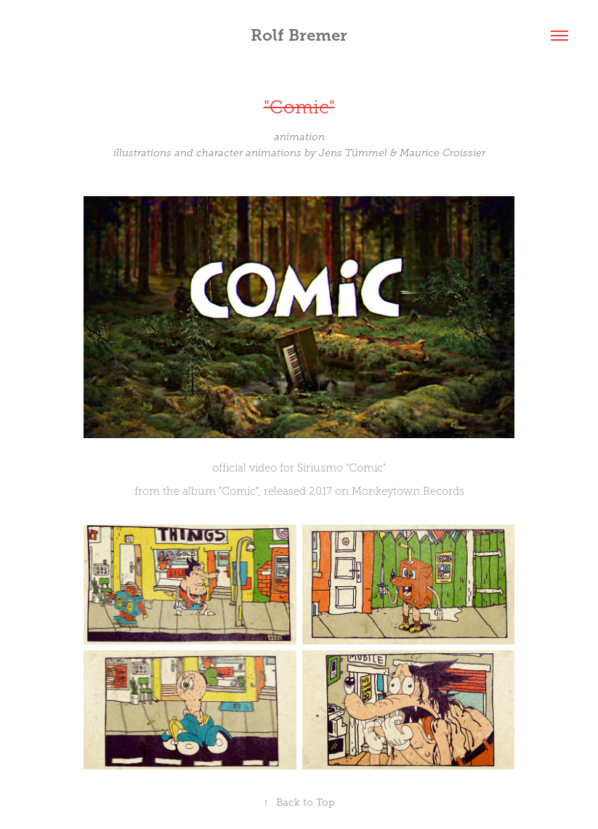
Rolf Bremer (299, 35)
